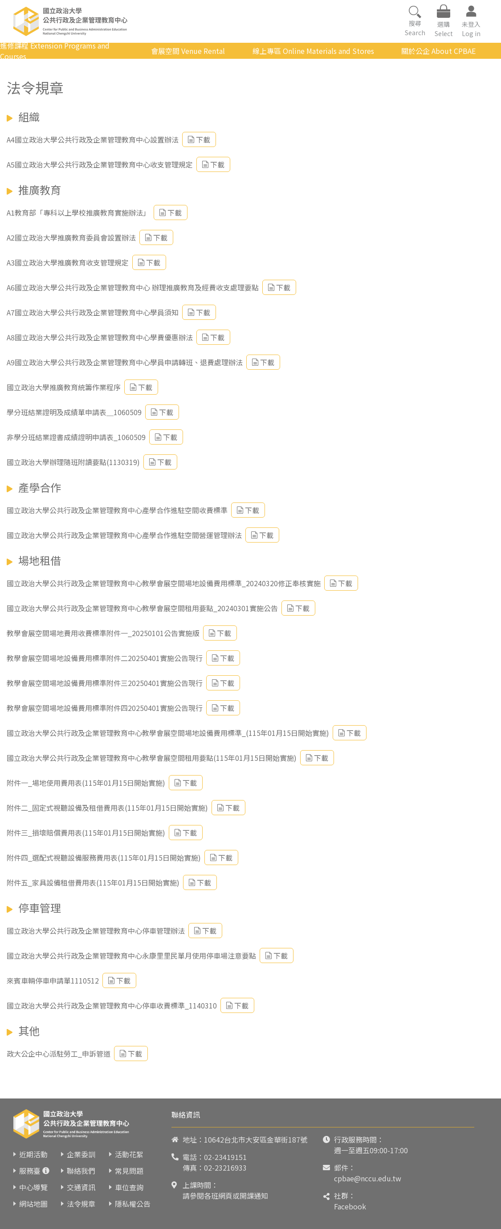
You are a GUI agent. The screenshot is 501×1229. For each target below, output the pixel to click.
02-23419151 (225, 1156)
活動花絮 (129, 1154)
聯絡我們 (81, 1170)
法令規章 (81, 1203)
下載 (199, 139)
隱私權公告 (133, 1203)
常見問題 (129, 1170)
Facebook (350, 1206)
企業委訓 (81, 1154)
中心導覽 (33, 1187)
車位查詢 (129, 1187)
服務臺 (30, 1170)
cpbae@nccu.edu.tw (367, 1178)
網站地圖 (33, 1203)
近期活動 (33, 1154)
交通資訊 (81, 1187)
